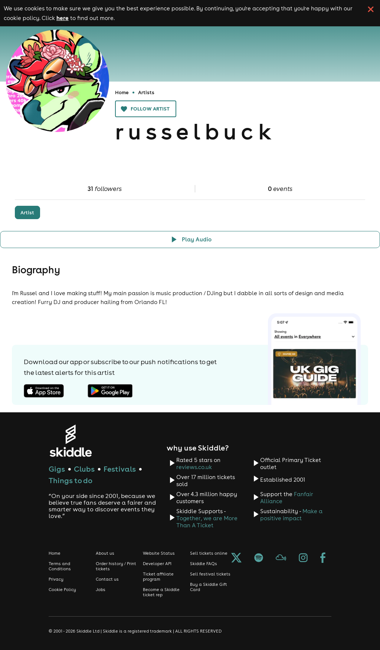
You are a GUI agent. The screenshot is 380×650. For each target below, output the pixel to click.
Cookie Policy (62, 589)
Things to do (70, 480)
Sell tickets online (208, 553)
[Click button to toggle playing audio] (190, 239)
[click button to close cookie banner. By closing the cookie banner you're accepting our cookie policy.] (370, 9)
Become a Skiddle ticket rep (161, 592)
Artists (146, 92)
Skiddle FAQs (203, 563)
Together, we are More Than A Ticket (207, 522)
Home (122, 92)
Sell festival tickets (210, 574)
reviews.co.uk (194, 467)
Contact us (107, 579)
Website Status (159, 553)
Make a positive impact (291, 515)
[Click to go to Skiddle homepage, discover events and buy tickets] (70, 440)
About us (105, 553)
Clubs (84, 469)
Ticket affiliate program (158, 576)
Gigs (57, 469)
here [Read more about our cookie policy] (62, 18)
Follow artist (146, 108)
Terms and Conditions (60, 566)
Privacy (56, 579)
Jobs (100, 589)
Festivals (120, 469)
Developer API (157, 563)
